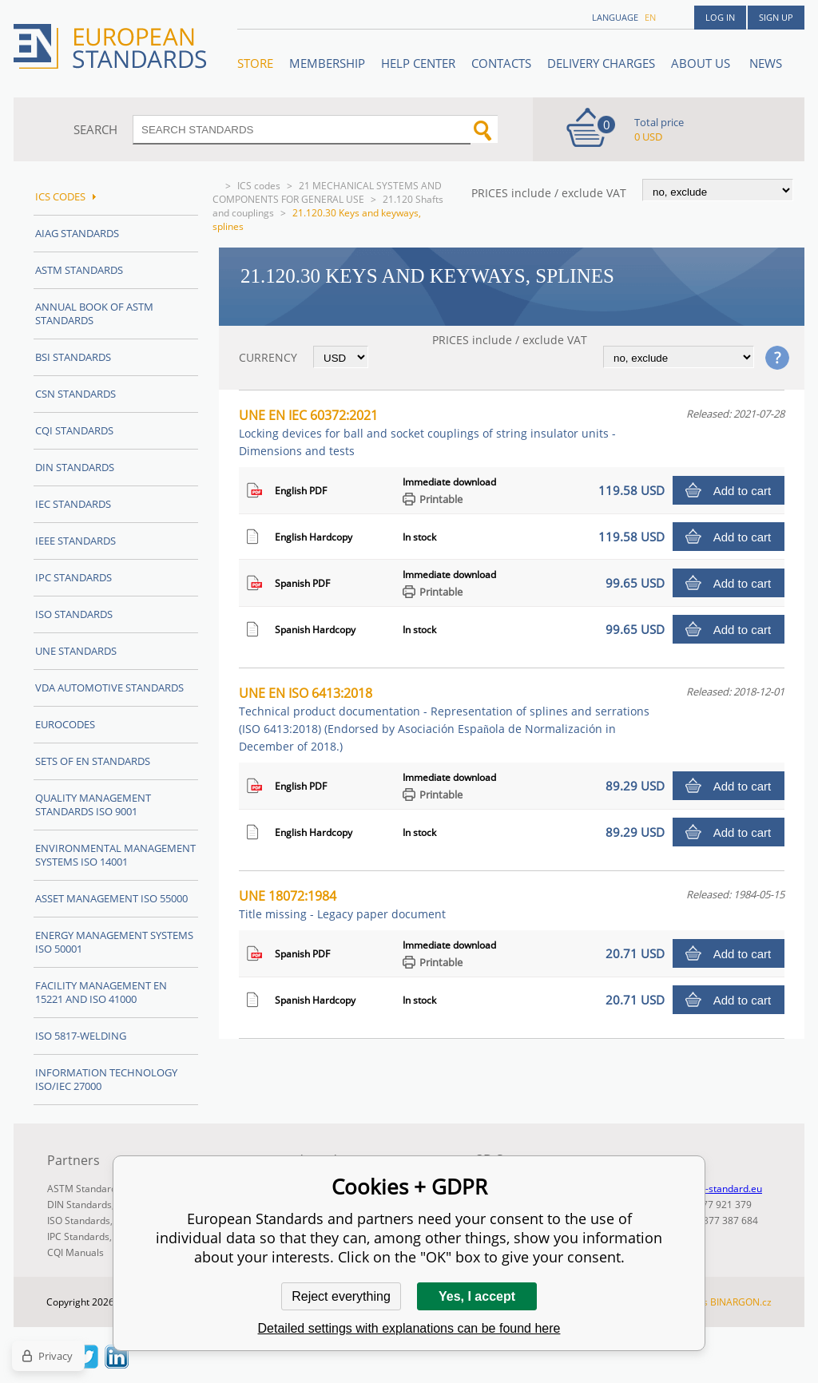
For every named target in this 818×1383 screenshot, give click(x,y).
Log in (720, 17)
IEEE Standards (75, 540)
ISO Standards (74, 614)
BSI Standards (73, 357)
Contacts (501, 63)
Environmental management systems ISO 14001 (115, 855)
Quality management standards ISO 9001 (93, 804)
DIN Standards (74, 467)
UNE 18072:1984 (342, 904)
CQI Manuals (75, 1252)
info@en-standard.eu (715, 1188)
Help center (418, 63)
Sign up (776, 17)
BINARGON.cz (741, 1302)
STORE (255, 63)
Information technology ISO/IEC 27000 (106, 1079)
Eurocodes (65, 724)
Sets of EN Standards (92, 761)
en (650, 17)
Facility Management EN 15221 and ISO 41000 (101, 992)
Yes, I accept (477, 1296)
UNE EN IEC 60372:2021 (427, 432)
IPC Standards (73, 577)
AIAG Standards (77, 233)
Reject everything (341, 1296)
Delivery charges (601, 63)
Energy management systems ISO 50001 (114, 942)
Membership (327, 63)
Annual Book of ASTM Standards (94, 313)
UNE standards (76, 651)
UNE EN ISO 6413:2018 (444, 719)
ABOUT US (702, 63)
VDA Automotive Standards (109, 687)
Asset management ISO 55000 (111, 898)
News (765, 63)
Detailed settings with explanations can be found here (409, 1328)
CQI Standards (74, 430)
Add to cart (742, 490)
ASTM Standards (79, 270)
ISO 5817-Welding (80, 1035)
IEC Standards (73, 504)
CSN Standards (75, 393)
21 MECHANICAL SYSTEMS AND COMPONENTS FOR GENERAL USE (327, 192)
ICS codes (258, 185)
